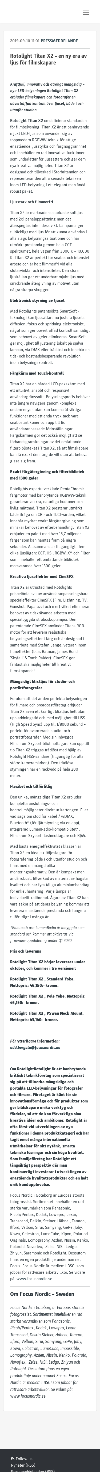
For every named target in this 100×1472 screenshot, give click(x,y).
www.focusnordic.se (34, 1278)
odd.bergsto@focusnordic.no (35, 1047)
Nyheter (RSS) (23, 1465)
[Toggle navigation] (86, 12)
